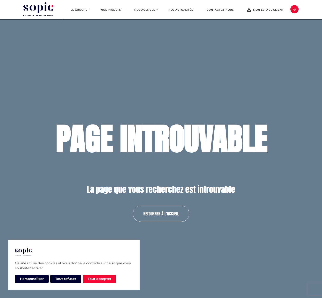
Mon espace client (268, 9)
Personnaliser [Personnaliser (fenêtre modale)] (32, 279)
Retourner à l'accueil (161, 214)
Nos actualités (180, 9)
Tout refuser (65, 279)
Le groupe (79, 9)
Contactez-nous (220, 9)
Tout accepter (99, 279)
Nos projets (111, 9)
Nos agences (144, 9)
